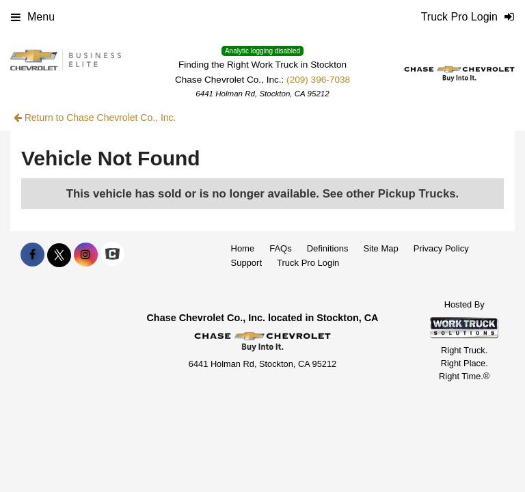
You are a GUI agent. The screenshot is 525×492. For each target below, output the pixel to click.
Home (243, 248)
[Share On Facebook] (32, 254)
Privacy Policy (441, 248)
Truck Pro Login (308, 263)
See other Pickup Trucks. (391, 193)
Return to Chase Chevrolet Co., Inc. (95, 117)
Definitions (328, 248)
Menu (33, 17)
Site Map (380, 248)
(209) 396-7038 (318, 79)
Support (246, 263)
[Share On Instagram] (86, 254)
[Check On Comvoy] (112, 254)
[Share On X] (59, 254)
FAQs (280, 248)
